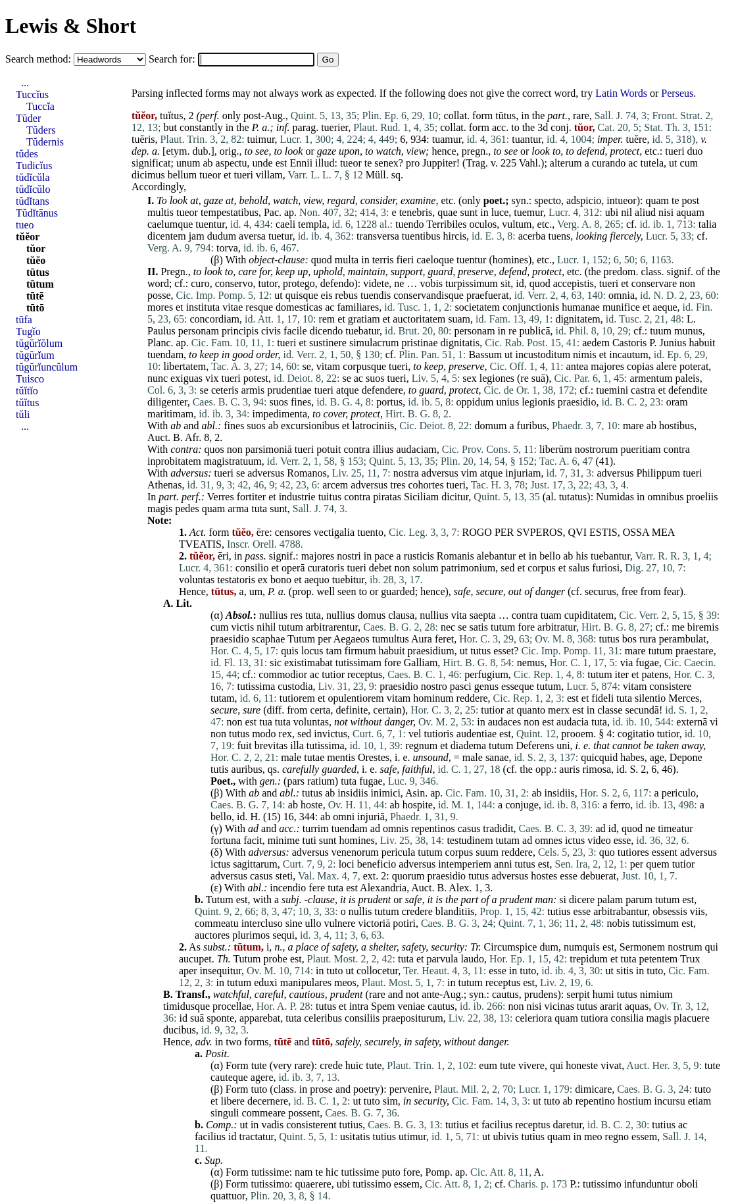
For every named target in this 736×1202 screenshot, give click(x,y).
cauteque (229, 1077)
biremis (703, 627)
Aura (421, 638)
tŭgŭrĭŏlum (39, 343)
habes (632, 757)
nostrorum (596, 449)
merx (559, 710)
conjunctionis (531, 307)
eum (488, 1065)
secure (489, 591)
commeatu (217, 923)
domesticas (299, 307)
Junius (672, 342)
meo (593, 1136)
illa (296, 745)
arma (238, 508)
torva (227, 247)
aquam (690, 212)
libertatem (184, 366)
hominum (433, 698)
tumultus (390, 638)
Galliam (421, 662)
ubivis (505, 1136)
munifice (621, 307)
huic (354, 1065)
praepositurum (412, 1018)
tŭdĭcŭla (33, 177)
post (691, 200)
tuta (259, 508)
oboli (687, 1183)
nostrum (685, 947)
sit (505, 283)
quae (447, 212)
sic (276, 662)
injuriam (523, 473)
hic (332, 1172)
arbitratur (556, 627)
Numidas (615, 496)
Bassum (485, 354)
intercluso (262, 923)
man (544, 899)
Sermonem (642, 947)
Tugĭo (28, 331)
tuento (370, 532)
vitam (328, 366)
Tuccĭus (32, 94)
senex (386, 163)
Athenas (164, 484)
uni (563, 745)
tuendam (165, 354)
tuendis (375, 295)
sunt (469, 212)
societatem (476, 307)
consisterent (311, 1124)
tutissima (256, 686)
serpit (578, 994)
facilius (496, 1124)
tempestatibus (229, 212)
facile (295, 330)
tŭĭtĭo (27, 390)
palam (610, 899)
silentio (650, 698)
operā (293, 567)
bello (549, 556)
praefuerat (487, 295)
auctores (212, 935)
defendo (337, 283)
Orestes (373, 757)
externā (691, 721)
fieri (405, 259)
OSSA (636, 532)
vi (714, 721)
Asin (415, 792)
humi (603, 994)
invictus (330, 733)
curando (609, 163)
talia (708, 224)
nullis (360, 911)
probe (275, 958)
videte (376, 283)
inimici (386, 792)
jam (197, 236)
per (324, 638)
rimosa (596, 769)
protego (299, 283)
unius (507, 401)
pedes (187, 508)
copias (640, 366)
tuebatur (362, 330)
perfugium (486, 674)
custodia (295, 686)
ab (207, 163)
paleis (687, 378)
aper (188, 970)
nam (304, 1172)
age (657, 757)
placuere (692, 1018)
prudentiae (289, 390)
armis (253, 390)
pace (383, 556)
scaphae (268, 638)
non (687, 283)
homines (510, 259)
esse (622, 840)
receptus (364, 674)
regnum (421, 745)
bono (280, 579)
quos (214, 449)
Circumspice (510, 947)
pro (413, 163)
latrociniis (373, 425)
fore (526, 627)
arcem (335, 484)
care (247, 271)
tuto (335, 970)
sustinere (328, 342)
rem (326, 319)
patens (654, 674)
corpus (541, 567)
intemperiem (464, 864)
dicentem (166, 236)
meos (345, 982)
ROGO (477, 532)
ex (263, 579)
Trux (690, 958)
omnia (621, 295)
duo (695, 151)
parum (639, 899)
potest (255, 378)
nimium (656, 994)
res (296, 615)
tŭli (23, 414)
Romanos (306, 473)
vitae (232, 307)
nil (626, 212)
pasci (461, 686)
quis (290, 650)
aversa (252, 236)
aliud (645, 212)
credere (417, 911)
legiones (496, 378)
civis (271, 330)
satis (479, 627)
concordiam (214, 319)
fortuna (225, 840)
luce (500, 212)
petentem (658, 958)
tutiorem (297, 698)
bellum (182, 174)
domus (372, 615)
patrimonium (468, 567)
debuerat (598, 875)
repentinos (433, 828)
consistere (670, 686)
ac (632, 163)
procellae (231, 1006)
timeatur (675, 828)
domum (491, 425)
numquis (582, 947)
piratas (387, 496)
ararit (611, 1006)
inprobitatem (174, 461)
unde (263, 163)
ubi (611, 212)
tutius (559, 911)
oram (677, 401)
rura (647, 638)
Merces (683, 698)
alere (666, 366)
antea (577, 366)
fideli (602, 698)
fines (301, 401)
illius (382, 449)
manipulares (305, 982)
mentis (341, 757)
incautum (629, 354)
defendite (688, 390)
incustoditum (543, 354)
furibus (532, 425)
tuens (559, 236)
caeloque (435, 259)
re (512, 330)
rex (285, 733)
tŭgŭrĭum (35, 355)
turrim (316, 828)
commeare (264, 1112)
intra (358, 1006)
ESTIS (603, 532)
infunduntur (649, 1183)
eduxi (266, 982)
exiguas (186, 378)
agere (262, 1077)
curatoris (326, 567)
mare (633, 425)
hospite (418, 804)
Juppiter (439, 163)
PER (504, 532)
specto (547, 200)
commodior (282, 674)
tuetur (280, 236)
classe (609, 710)
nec (448, 627)
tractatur (256, 1136)
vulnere (339, 923)
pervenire (409, 1089)
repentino (595, 1101)
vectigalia (334, 532)
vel (415, 733)
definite (351, 710)
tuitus (330, 496)
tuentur (210, 224)
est (281, 163)
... (25, 82)
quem (658, 864)
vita (459, 615)
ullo (313, 923)
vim (469, 473)
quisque (301, 295)
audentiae (476, 733)
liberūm (555, 449)
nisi (666, 212)
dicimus (148, 174)
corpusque (364, 366)
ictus (575, 840)
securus (600, 591)
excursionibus (310, 425)
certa (320, 710)
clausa (401, 615)
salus (578, 567)
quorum (408, 875)
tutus (609, 638)
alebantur (496, 556)
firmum (360, 650)
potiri (404, 923)
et (228, 174)
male (291, 757)
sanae (497, 757)
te (368, 163)
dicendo (326, 330)
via (626, 662)
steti (284, 875)
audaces (505, 721)
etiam (700, 1101)
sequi (283, 935)
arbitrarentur (332, 627)
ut (673, 163)
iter (622, 674)
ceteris (225, 390)
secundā (642, 710)
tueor (351, 163)
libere (233, 1101)
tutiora (594, 1018)
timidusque (186, 1006)
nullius (273, 615)
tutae (314, 757)
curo (200, 283)
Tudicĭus (34, 165)
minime (284, 840)
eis (327, 295)
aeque (664, 307)
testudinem (470, 840)
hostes (544, 875)
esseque (517, 686)
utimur (412, 1136)
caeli (285, 224)
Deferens (535, 745)
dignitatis (460, 342)
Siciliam (421, 496)
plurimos (251, 935)
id (520, 283)
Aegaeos (351, 638)
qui (711, 947)
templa (312, 224)
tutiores (633, 852)
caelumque (170, 224)
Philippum (658, 473)
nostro (434, 686)
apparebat (259, 1018)
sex (469, 378)
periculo (679, 792)
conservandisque (428, 295)
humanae (581, 307)
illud (324, 163)
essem (644, 1136)
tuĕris (143, 139)
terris (383, 259)
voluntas (196, 579)
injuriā (371, 816)
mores (160, 307)
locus (312, 650)
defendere (382, 390)
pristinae (419, 342)
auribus (247, 769)
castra (643, 390)
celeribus (323, 1018)
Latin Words (621, 93)
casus (469, 828)
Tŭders (40, 130)
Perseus (677, 93)
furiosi (606, 567)
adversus (189, 473)
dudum (221, 236)
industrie (297, 496)
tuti (309, 840)
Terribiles (446, 224)
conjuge (522, 804)
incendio (288, 887)
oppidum (475, 401)
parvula (442, 958)
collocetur (377, 970)
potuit (328, 449)
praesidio (577, 401)
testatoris (236, 579)
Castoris (629, 342)
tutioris (438, 733)
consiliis (362, 1018)
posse (159, 295)
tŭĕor (27, 236)
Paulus (161, 330)
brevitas (271, 745)
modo (264, 733)
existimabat (308, 662)
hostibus (676, 425)
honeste (582, 1065)
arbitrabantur (620, 911)
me (678, 627)
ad (253, 828)
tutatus (573, 496)
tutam (222, 698)
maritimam (170, 413)
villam (269, 174)
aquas (637, 1006)
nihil (266, 627)
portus (389, 401)
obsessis (669, 911)
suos (375, 378)
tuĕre (636, 139)
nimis (585, 354)
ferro (620, 804)
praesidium (431, 650)
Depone (686, 757)
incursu (669, 1101)
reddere (472, 698)
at (194, 200)
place (306, 947)
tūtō (35, 307)
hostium (635, 1101)
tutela (652, 163)
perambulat (682, 638)
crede (331, 1065)
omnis (395, 828)
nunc (157, 378)
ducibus (179, 1029)
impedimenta (280, 413)
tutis (219, 769)
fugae (647, 662)
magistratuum (233, 461)
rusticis (419, 556)
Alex (459, 887)
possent (304, 1112)
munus (688, 330)
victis (243, 627)
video (599, 840)
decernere (267, 1101)
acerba (532, 236)
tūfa (24, 319)
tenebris (416, 212)
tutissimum (655, 923)
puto (390, 1172)
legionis (538, 401)
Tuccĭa (40, 106)
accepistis (573, 283)
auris (569, 769)
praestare (694, 650)
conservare (654, 283)
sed (507, 567)
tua (265, 721)
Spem (383, 1006)
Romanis (455, 556)
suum (487, 852)
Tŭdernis (45, 141)
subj (290, 899)
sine (294, 923)
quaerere (313, 1183)
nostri (348, 556)
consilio (252, 567)
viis (697, 911)
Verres (220, 496)
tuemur (528, 212)
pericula (398, 852)
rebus (346, 295)
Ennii (300, 163)
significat (151, 163)
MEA (663, 532)
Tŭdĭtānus (37, 213)
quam (657, 200)
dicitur (454, 496)
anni (503, 864)
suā (538, 378)
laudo (472, 958)
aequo (317, 579)
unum (188, 163)
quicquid (599, 757)
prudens (541, 994)
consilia (627, 1018)
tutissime (270, 1172)
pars (296, 781)
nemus (531, 662)
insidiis (352, 792)
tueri (674, 151)
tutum (291, 627)
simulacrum (374, 342)
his (582, 556)
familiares (358, 307)
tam (334, 650)
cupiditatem (589, 615)
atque (347, 390)
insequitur (220, 970)
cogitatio (636, 733)
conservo (234, 283)
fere (316, 887)
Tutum (301, 638)
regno (617, 1136)
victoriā (374, 923)
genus (486, 686)
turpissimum (471, 283)
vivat (611, 1065)
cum (689, 163)
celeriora (533, 1018)
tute (259, 1065)
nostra (406, 473)
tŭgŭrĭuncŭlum (47, 367)
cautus (505, 994)
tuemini (612, 390)
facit (252, 840)
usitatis (355, 1136)
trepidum (589, 958)
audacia (572, 721)
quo (607, 852)
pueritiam (640, 449)
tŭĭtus (27, 402)
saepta (483, 615)
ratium (321, 781)
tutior (333, 674)
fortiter (251, 496)
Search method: (39, 59)
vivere (531, 1065)
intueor (621, 200)
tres (397, 484)
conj (560, 127)
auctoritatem (419, 319)
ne (399, 283)
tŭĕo (35, 260)
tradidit (498, 828)
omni (344, 816)
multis (160, 212)
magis (159, 508)
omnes (548, 840)
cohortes (425, 484)
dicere (582, 899)
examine (418, 200)
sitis (624, 970)
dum (548, 947)
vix (211, 378)
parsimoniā (268, 449)
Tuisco (30, 378)
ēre (263, 532)
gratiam (364, 319)
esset (503, 650)
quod (321, 259)
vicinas (559, 1006)
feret (444, 638)
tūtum (40, 284)
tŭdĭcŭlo (33, 189)
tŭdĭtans (32, 201)
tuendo (409, 224)
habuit (702, 342)
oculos (483, 224)
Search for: (173, 59)
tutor (268, 283)
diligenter (167, 401)
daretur (567, 1124)
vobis (431, 283)
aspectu (231, 163)
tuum (661, 330)
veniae (411, 1006)
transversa (377, 236)
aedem (596, 342)
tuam (551, 615)
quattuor (227, 1195)
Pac (271, 212)
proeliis (702, 496)
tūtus (505, 115)
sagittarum (255, 864)
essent (664, 852)
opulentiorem (356, 698)
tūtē (35, 295)
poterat (693, 366)
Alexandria (383, 887)
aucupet (195, 958)
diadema (468, 745)
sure (251, 710)
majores (607, 366)
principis (240, 330)
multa (346, 259)
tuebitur (348, 579)
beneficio (377, 864)
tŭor (35, 248)
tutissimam (358, 662)
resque (259, 307)
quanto (531, 710)
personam (198, 330)
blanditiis (455, 911)
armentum (651, 378)
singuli (224, 1112)
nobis (617, 923)
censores (293, 532)
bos (629, 638)
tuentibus (421, 236)
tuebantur (610, 556)
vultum (516, 224)
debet (380, 567)
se (306, 366)
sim (390, 1101)
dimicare (593, 1089)
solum (425, 567)
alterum (566, 163)
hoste (312, 804)
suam (459, 319)
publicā (535, 330)
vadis (272, 1124)
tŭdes (27, 153)
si (562, 899)
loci (347, 864)
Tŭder (28, 118)
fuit (244, 745)
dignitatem (577, 319)
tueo (25, 224)
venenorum (355, 852)
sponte (220, 1018)
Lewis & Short (70, 26)
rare (581, 115)
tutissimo (270, 1183)
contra (184, 449)
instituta (203, 307)
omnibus (665, 496)
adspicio (583, 200)
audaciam (416, 449)
